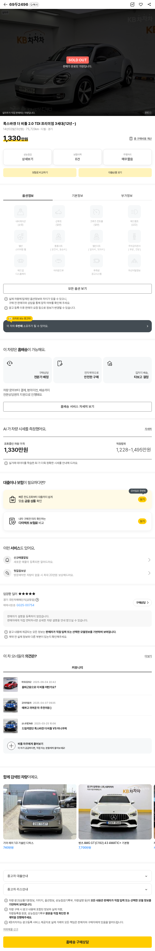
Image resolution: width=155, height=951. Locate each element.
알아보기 (77, 499)
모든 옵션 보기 (77, 289)
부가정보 (127, 196)
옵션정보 (28, 196)
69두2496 (24, 4)
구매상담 (141, 602)
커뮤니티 (77, 668)
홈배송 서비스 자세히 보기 (77, 407)
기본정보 (77, 196)
